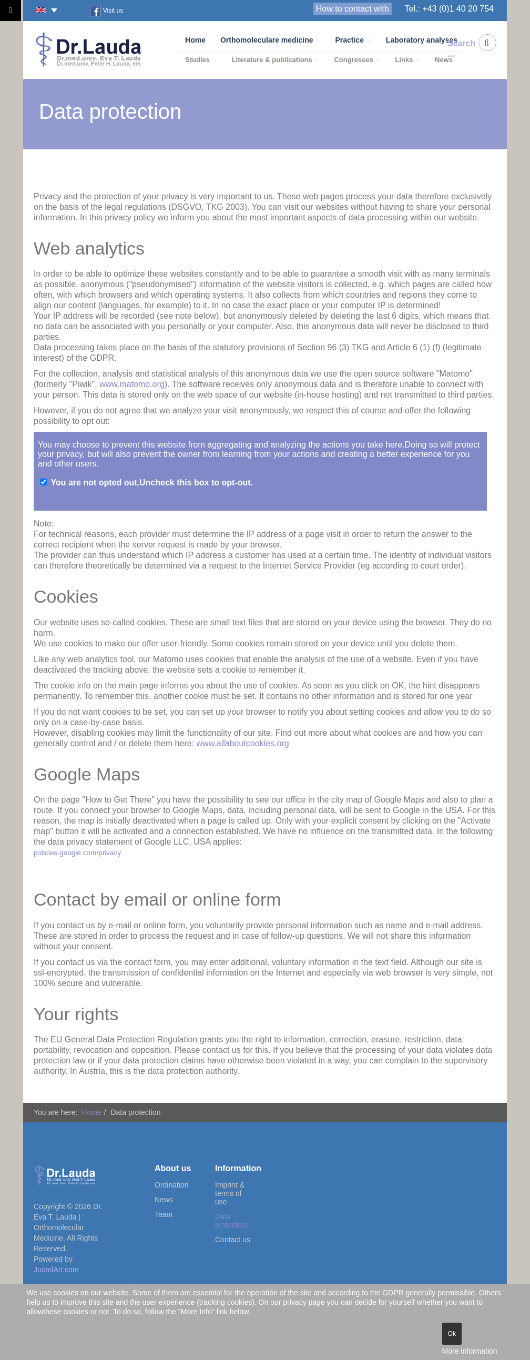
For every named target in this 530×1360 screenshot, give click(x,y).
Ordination (172, 1185)
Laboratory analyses (421, 40)
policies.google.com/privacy (77, 853)
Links (407, 60)
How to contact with (352, 8)
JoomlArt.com (56, 1269)
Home (195, 40)
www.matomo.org (132, 384)
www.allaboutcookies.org (243, 743)
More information (469, 1351)
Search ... (455, 48)
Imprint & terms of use (229, 1193)
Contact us (232, 1239)
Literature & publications (276, 60)
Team (163, 1214)
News (444, 60)
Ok (452, 1333)
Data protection (231, 1220)
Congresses (357, 60)
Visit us (106, 11)
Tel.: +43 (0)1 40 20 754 (449, 8)
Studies (201, 60)
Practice (353, 40)
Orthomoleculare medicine (270, 40)
